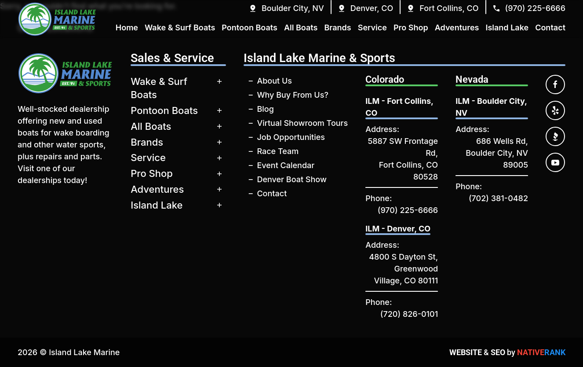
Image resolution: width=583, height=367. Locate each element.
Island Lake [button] (506, 27)
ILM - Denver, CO (397, 228)
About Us (274, 80)
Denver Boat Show (291, 179)
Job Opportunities (291, 137)
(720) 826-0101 (409, 314)
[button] (286, 8)
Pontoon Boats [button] (249, 27)
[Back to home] (57, 19)
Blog (265, 109)
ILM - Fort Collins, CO (399, 106)
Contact (272, 193)
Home (127, 27)
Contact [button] (550, 27)
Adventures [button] (457, 27)
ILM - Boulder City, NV (491, 106)
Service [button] (372, 27)
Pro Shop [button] (411, 27)
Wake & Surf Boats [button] (180, 27)
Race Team (278, 151)
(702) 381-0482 (498, 198)
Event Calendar (285, 165)
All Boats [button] (301, 27)
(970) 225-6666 (408, 210)
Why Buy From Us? (292, 94)
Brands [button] (337, 27)
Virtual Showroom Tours (302, 123)
